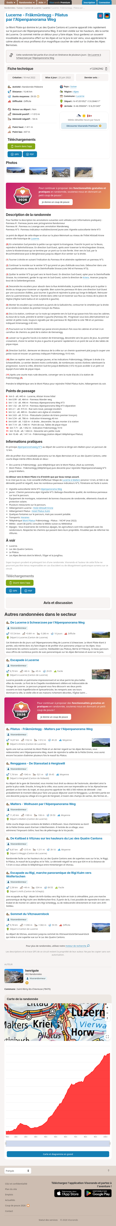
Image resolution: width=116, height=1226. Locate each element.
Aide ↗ (42, 2)
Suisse (73, 86)
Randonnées (27, 2)
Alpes (76, 91)
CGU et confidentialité (16, 1183)
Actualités (10, 1200)
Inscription (89, 2)
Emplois (9, 1194)
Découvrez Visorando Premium (84, 125)
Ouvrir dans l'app (21, 146)
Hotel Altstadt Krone (43, 507)
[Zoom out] (107, 1013)
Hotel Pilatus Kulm (41, 511)
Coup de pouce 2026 (17, 1205)
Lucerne (80, 96)
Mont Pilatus (29, 520)
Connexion (104, 2)
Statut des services (48, 1219)
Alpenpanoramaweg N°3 (30, 446)
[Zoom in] (107, 1007)
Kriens (86, 277)
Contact (9, 1211)
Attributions (10, 1039)
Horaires (25, 517)
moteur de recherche (77, 945)
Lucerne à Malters (71, 480)
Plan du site (11, 1189)
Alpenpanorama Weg (51, 489)
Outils (11, 2)
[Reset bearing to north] (107, 1018)
